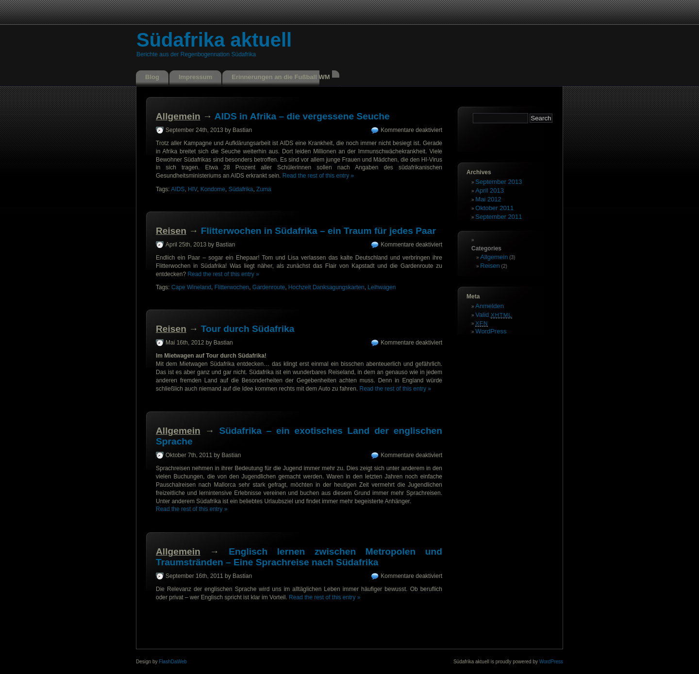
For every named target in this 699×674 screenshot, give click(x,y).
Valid (493, 314)
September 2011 (498, 216)
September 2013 (498, 181)
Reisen (171, 231)
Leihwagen (381, 287)
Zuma (263, 189)
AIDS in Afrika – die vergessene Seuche (302, 116)
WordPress (490, 331)
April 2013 (489, 190)
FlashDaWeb (173, 661)
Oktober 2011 (494, 208)
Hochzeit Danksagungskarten (326, 287)
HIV (192, 189)
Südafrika (241, 189)
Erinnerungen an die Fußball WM (281, 77)
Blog (152, 77)
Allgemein (178, 116)
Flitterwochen (232, 287)
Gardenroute (268, 287)
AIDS (177, 189)
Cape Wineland (191, 287)
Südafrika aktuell (214, 39)
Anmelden (489, 306)
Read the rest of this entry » (318, 175)
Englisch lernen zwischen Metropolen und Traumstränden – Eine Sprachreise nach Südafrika (299, 556)
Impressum (195, 77)
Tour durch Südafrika (248, 329)
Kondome (212, 189)
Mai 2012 (488, 199)
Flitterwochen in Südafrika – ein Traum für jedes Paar (318, 231)
